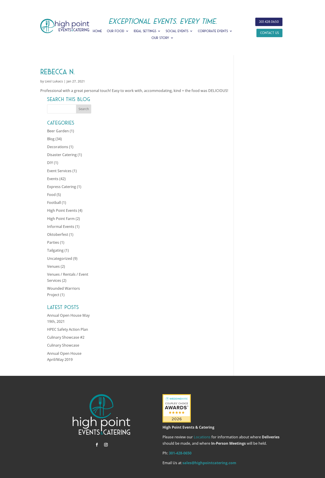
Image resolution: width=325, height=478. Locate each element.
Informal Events (254, 198)
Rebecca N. (57, 72)
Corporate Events (213, 31)
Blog (244, 110)
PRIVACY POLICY (221, 456)
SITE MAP (246, 456)
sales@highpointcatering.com (209, 434)
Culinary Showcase (257, 316)
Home (97, 31)
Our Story (160, 38)
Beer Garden (251, 102)
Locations (202, 408)
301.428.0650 (269, 22)
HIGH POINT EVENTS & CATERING (134, 456)
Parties (247, 214)
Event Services (253, 142)
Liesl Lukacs (54, 81)
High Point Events (256, 182)
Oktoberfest (251, 205)
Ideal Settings (145, 31)
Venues (247, 237)
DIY (243, 134)
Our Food (115, 31)
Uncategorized (253, 229)
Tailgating (249, 222)
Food (245, 166)
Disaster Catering (255, 126)
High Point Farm (254, 190)
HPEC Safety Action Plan (261, 301)
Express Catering (255, 158)
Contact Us (269, 33)
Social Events (177, 31)
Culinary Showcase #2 (259, 309)
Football (247, 174)
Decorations (251, 118)
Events (246, 150)
